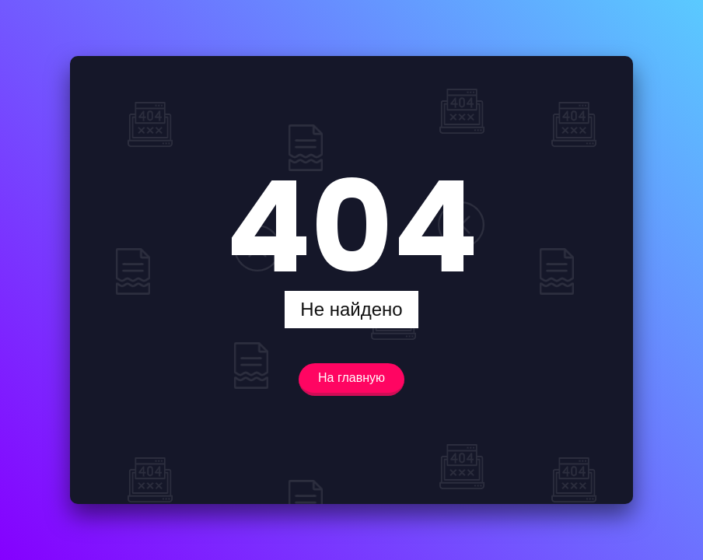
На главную (351, 377)
